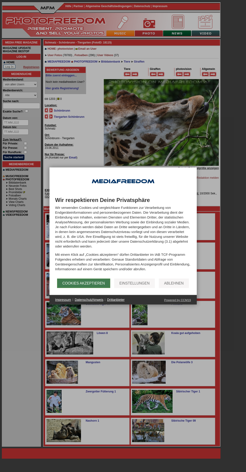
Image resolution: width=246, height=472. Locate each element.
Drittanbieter (115, 300)
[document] (123, 237)
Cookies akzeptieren (83, 283)
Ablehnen (174, 283)
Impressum (63, 300)
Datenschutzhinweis (89, 300)
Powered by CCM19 (177, 300)
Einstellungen (134, 283)
